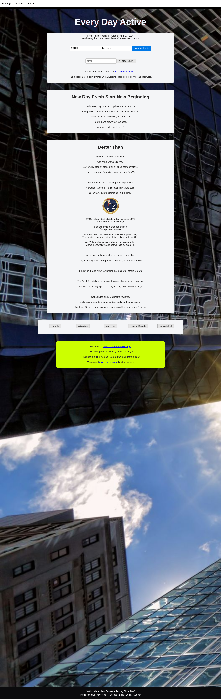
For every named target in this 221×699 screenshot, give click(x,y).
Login (129, 695)
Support (137, 695)
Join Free (110, 326)
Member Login (141, 48)
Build (121, 695)
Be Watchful (166, 326)
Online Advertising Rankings (117, 346)
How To (55, 326)
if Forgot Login (126, 61)
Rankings (6, 3)
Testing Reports (138, 326)
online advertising (108, 362)
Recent (31, 3)
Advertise (19, 3)
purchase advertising (124, 71)
